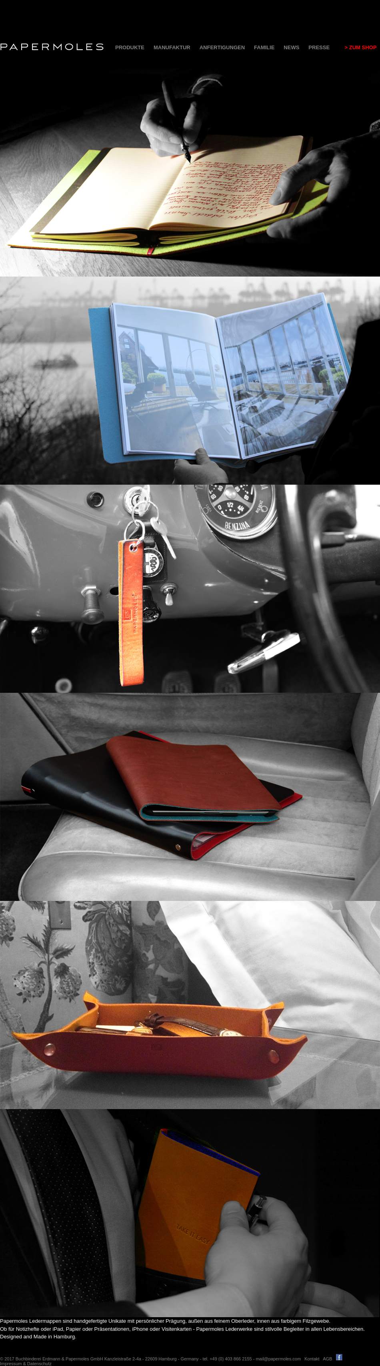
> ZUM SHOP (357, 47)
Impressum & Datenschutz (26, 1363)
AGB (327, 1358)
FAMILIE (264, 47)
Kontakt (311, 1358)
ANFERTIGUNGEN (222, 47)
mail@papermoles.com (278, 1358)
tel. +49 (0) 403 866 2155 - (229, 1358)
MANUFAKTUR (172, 47)
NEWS (291, 47)
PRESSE (319, 47)
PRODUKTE (129, 47)
